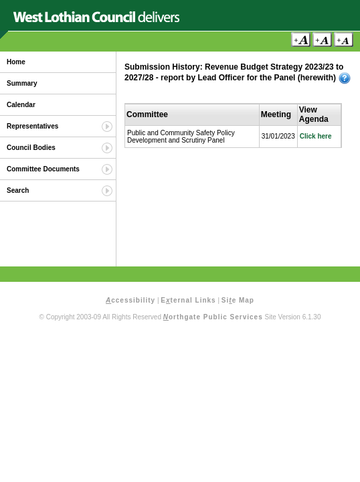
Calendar (21, 104)
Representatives (32, 126)
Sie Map (237, 300)
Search (18, 190)
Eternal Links (188, 300)
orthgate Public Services (213, 317)
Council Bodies (31, 147)
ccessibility (130, 300)
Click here (316, 136)
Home (16, 62)
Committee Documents (43, 169)
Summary (22, 83)
